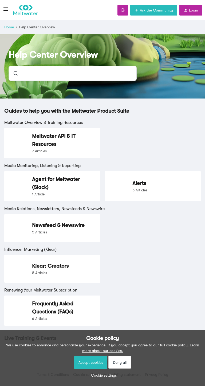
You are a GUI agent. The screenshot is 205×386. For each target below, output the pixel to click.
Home (9, 27)
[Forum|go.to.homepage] (25, 10)
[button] (102, 375)
